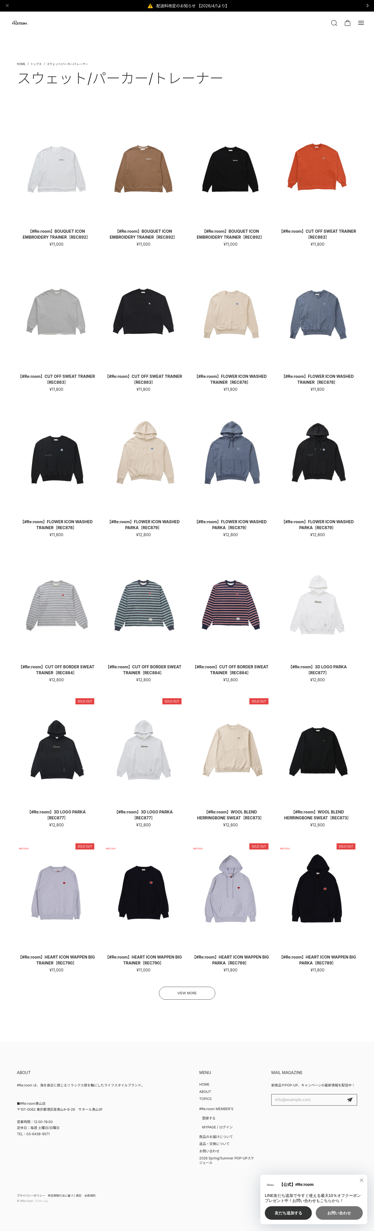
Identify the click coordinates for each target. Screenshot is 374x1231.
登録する (209, 1118)
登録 (350, 1100)
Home (21, 64)
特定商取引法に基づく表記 (65, 1195)
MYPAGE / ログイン (217, 1127)
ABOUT (205, 1092)
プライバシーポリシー (31, 1195)
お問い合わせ (209, 1151)
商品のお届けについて (216, 1137)
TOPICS (205, 1099)
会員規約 (90, 1195)
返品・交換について (214, 1144)
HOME (204, 1084)
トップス (36, 64)
